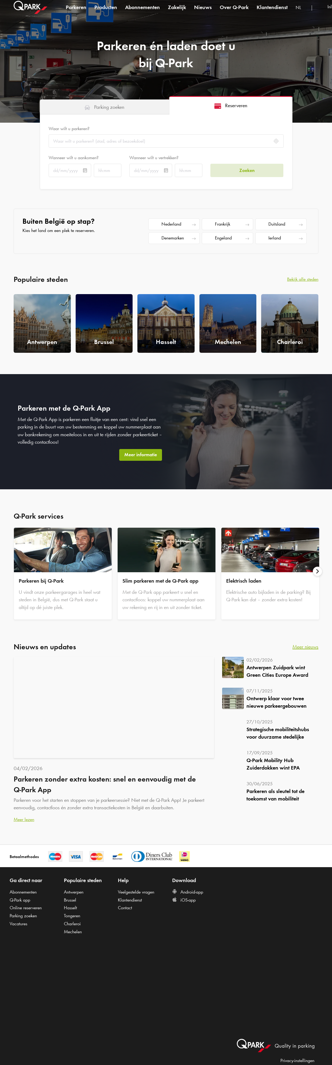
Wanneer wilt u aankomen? (74, 158)
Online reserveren (26, 908)
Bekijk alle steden (302, 279)
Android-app (187, 892)
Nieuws (203, 12)
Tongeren (72, 916)
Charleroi (72, 924)
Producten (105, 12)
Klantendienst (272, 12)
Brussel (70, 900)
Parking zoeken (23, 916)
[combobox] (302, 13)
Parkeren (76, 12)
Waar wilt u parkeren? (69, 128)
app (20, 900)
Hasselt (70, 908)
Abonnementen (142, 12)
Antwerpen (73, 892)
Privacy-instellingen (297, 1060)
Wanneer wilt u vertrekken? (154, 158)
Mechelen (73, 932)
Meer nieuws (305, 646)
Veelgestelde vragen (136, 892)
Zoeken (247, 170)
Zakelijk (177, 12)
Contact (125, 908)
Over (234, 12)
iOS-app (184, 900)
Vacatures (18, 924)
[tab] (104, 106)
